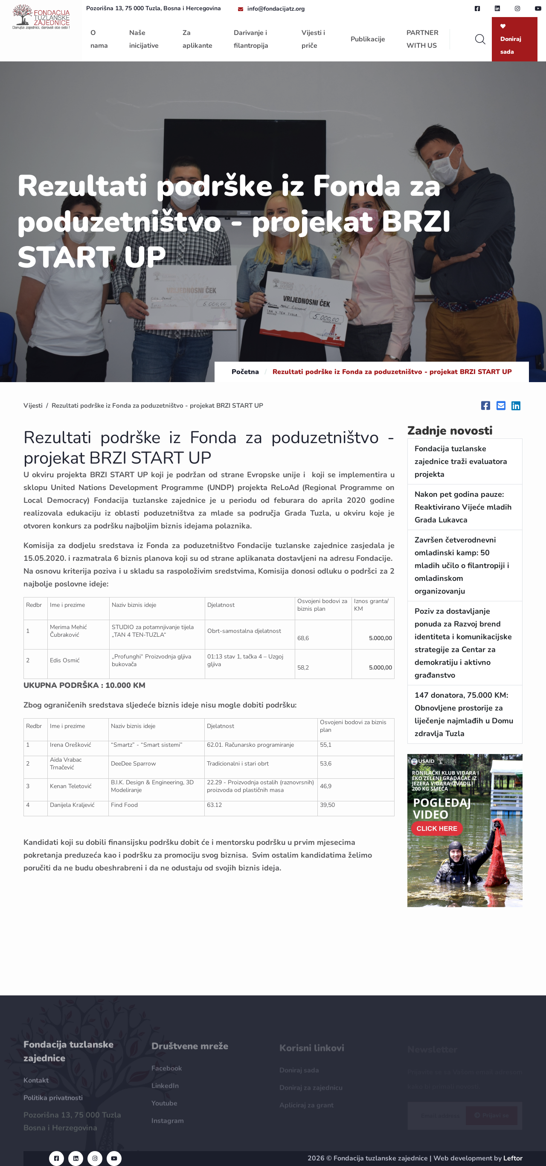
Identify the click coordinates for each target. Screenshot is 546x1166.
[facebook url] (477, 9)
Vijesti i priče (313, 39)
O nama (99, 39)
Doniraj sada (510, 40)
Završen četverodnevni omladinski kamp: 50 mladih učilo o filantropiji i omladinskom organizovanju (462, 565)
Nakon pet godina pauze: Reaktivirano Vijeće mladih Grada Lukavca (463, 507)
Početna (245, 372)
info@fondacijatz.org (276, 9)
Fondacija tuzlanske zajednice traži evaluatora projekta (461, 461)
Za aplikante (197, 39)
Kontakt (36, 1085)
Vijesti (33, 405)
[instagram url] (517, 9)
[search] (480, 39)
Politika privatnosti (53, 1102)
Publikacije (368, 39)
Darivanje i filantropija (251, 39)
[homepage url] (41, 16)
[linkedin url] (497, 9)
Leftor (513, 1158)
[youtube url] (538, 9)
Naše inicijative (144, 39)
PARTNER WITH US (423, 39)
